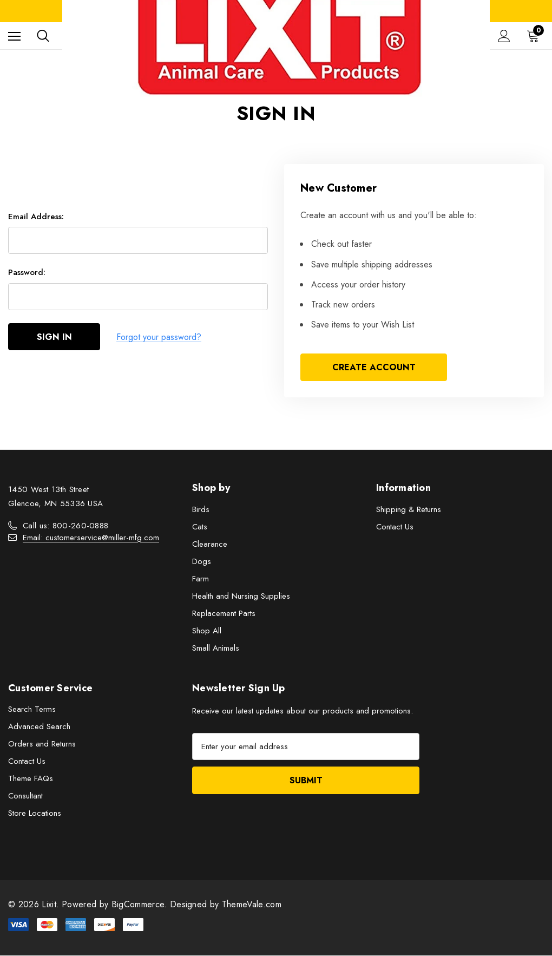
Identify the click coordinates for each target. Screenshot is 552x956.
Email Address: (36, 216)
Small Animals (215, 648)
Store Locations (34, 814)
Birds (200, 509)
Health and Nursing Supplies (241, 596)
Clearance (209, 544)
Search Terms (32, 710)
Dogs (201, 561)
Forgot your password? (158, 337)
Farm (200, 579)
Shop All (206, 631)
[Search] (43, 35)
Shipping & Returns (408, 509)
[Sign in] (504, 36)
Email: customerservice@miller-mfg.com (91, 538)
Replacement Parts (223, 613)
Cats (199, 527)
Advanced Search (39, 727)
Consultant (25, 796)
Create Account (374, 367)
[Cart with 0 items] (535, 35)
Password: (26, 273)
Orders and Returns (42, 744)
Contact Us (394, 527)
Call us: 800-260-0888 (65, 526)
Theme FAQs (30, 779)
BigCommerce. (140, 905)
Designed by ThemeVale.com (225, 905)
